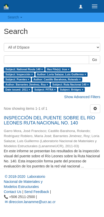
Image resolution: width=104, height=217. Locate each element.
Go (94, 60)
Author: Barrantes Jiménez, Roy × (26, 84)
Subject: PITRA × (45, 89)
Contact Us (12, 192)
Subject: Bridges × (71, 89)
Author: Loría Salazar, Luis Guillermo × (61, 74)
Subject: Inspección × (19, 74)
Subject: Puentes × (17, 79)
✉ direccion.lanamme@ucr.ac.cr (29, 202)
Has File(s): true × (58, 69)
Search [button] (15, 17)
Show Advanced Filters (82, 97)
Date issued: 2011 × (17, 89)
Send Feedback (36, 192)
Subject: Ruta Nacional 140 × (70, 84)
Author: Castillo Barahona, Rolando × (57, 79)
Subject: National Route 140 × (24, 69)
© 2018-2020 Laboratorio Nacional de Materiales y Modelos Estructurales (24, 182)
